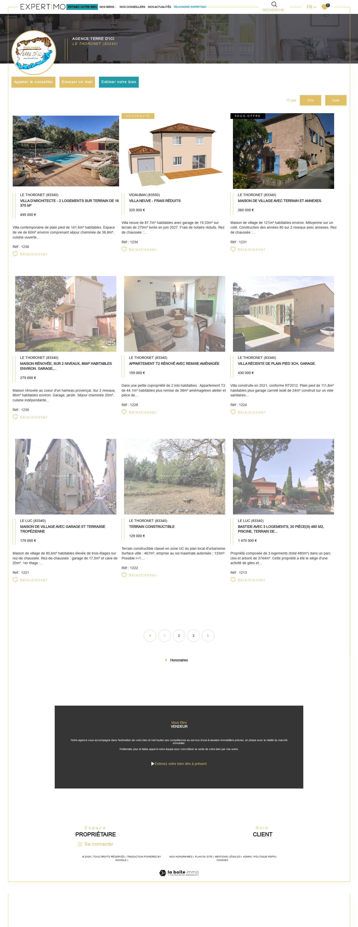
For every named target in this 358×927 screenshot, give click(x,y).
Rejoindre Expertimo (190, 6)
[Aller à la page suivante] (208, 642)
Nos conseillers (132, 6)
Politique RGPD (264, 872)
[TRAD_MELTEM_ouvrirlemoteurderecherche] (274, 6)
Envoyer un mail (78, 82)
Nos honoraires (180, 872)
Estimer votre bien (119, 82)
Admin (247, 872)
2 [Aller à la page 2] (179, 643)
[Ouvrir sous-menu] (115, 6)
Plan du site (203, 872)
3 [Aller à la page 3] (193, 643)
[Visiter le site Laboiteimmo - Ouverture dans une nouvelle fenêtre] (179, 894)
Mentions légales (228, 872)
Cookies (222, 875)
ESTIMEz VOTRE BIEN (82, 6)
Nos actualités (159, 6)
